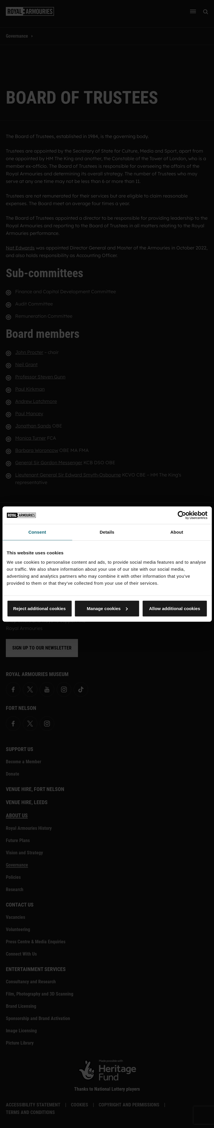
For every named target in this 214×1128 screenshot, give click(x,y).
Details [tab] (107, 532)
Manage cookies (107, 608)
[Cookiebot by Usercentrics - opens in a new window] (181, 515)
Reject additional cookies (39, 608)
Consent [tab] (37, 532)
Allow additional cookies (174, 608)
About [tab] (176, 532)
